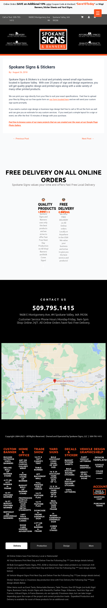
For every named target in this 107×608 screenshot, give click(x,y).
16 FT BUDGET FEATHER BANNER (7, 504)
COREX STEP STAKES (53, 528)
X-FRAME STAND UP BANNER (23, 476)
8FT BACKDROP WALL (38, 476)
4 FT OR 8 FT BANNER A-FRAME (7, 484)
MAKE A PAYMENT (99, 492)
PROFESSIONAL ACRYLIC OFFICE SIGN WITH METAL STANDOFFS (23, 504)
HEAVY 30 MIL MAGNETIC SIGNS (84, 475)
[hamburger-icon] (102, 282)
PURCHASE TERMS (99, 504)
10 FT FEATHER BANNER (7, 494)
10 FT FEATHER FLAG (38, 495)
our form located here (59, 99)
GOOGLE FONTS (99, 465)
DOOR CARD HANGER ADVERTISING (23, 528)
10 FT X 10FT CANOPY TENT (38, 460)
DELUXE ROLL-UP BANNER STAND (7, 471)
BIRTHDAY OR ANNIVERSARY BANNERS (7, 514)
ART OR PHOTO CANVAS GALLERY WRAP (23, 464)
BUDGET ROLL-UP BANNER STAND (23, 489)
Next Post (88, 139)
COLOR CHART (99, 472)
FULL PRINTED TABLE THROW (38, 485)
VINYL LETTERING (69, 490)
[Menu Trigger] (98, 13)
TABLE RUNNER (38, 468)
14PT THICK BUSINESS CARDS (23, 517)
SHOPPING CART (99, 498)
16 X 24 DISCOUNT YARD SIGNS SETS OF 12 (53, 476)
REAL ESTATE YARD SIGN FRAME (53, 504)
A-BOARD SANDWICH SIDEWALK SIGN (53, 517)
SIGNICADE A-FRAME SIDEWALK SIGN (38, 514)
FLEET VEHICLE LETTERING (84, 459)
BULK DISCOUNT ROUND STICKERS (69, 471)
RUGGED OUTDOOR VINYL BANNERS (7, 460)
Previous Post (21, 139)
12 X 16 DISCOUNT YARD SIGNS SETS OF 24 (53, 491)
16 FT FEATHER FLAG (38, 503)
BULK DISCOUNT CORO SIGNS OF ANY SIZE (53, 462)
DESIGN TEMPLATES (99, 458)
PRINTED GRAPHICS (84, 466)
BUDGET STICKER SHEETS (69, 462)
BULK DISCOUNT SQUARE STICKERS (69, 482)
